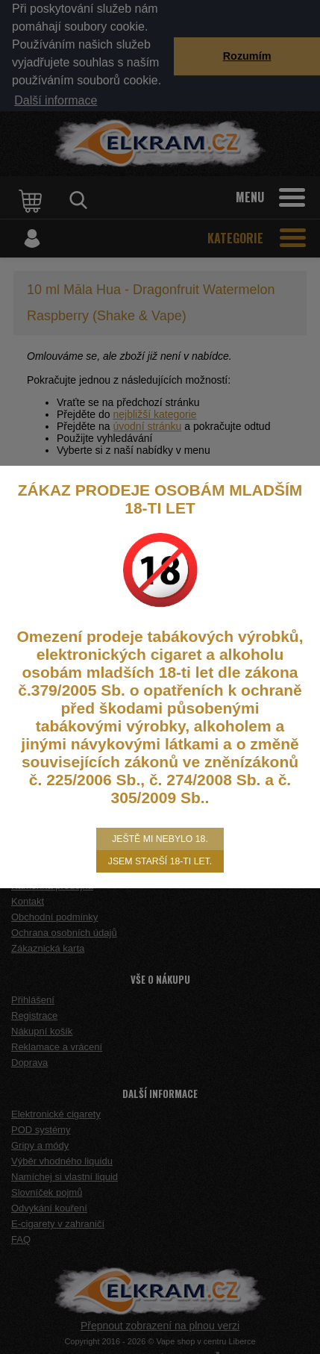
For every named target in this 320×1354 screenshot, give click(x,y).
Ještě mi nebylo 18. (160, 839)
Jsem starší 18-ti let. (160, 861)
